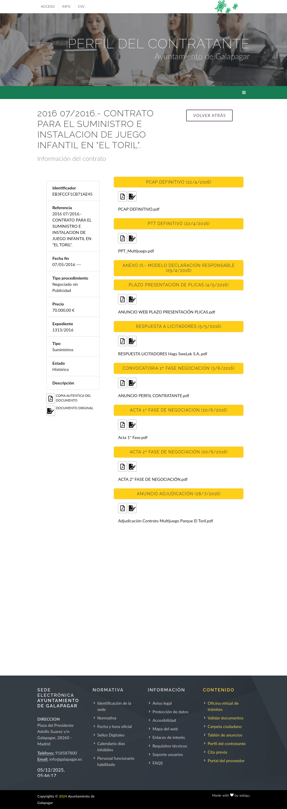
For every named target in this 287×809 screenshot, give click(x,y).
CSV (81, 6)
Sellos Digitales (110, 734)
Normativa (107, 717)
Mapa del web (165, 728)
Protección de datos (170, 711)
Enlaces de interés (168, 737)
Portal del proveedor (226, 760)
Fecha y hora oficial (114, 726)
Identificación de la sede (114, 706)
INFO (66, 6)
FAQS (157, 762)
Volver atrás (209, 115)
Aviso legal (162, 703)
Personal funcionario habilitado (116, 761)
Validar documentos (225, 717)
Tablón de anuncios (225, 734)
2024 (63, 796)
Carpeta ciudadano (225, 726)
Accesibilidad (164, 720)
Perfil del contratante (227, 743)
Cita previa (217, 751)
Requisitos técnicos (169, 745)
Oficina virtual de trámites (223, 706)
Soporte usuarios (167, 754)
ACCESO (48, 6)
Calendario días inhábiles (111, 746)
